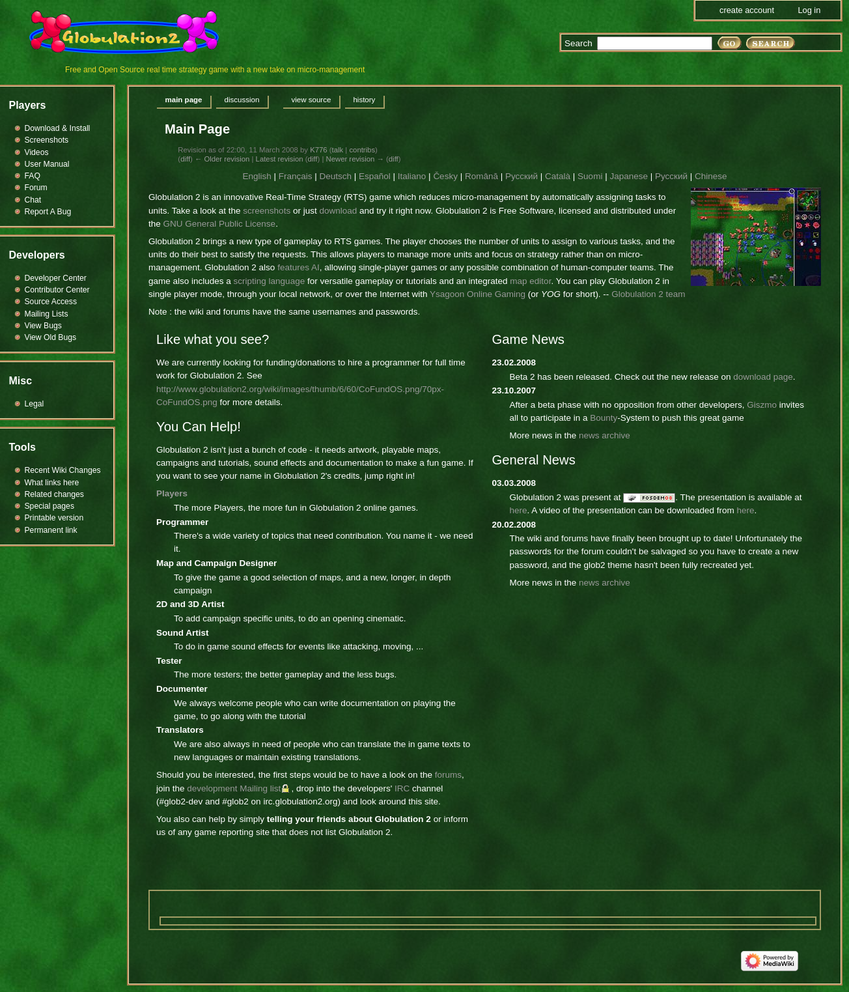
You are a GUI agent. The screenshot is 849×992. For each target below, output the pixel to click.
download (338, 211)
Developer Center (56, 278)
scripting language (269, 281)
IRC (402, 788)
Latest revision (279, 159)
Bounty (603, 418)
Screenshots (47, 140)
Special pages (49, 506)
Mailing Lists (46, 314)
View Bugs (43, 325)
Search (578, 43)
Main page (183, 100)
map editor (530, 281)
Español (375, 176)
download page (763, 377)
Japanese (628, 176)
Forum (36, 187)
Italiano (412, 176)
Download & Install (57, 128)
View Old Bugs (51, 337)
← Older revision (222, 159)
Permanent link (51, 530)
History (364, 100)
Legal (34, 403)
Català (557, 176)
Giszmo (762, 405)
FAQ (32, 175)
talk (338, 150)
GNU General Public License (219, 224)
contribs (362, 150)
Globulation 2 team (648, 294)
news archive (604, 435)
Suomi (590, 176)
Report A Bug (48, 211)
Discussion (242, 100)
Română (481, 176)
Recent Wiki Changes (63, 470)
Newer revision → (354, 159)
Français (296, 176)
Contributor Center (57, 289)
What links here (52, 482)
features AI (298, 267)
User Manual (47, 164)
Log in (809, 10)
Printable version (54, 517)
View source (311, 100)
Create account (746, 10)
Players (172, 493)
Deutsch (335, 176)
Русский (521, 176)
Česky (445, 176)
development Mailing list (234, 788)
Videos (37, 152)
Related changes (54, 494)
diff (185, 159)
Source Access (51, 301)
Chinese (711, 176)
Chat (33, 200)
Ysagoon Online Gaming (477, 294)
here (518, 510)
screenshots (266, 211)
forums (448, 775)
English (256, 176)
